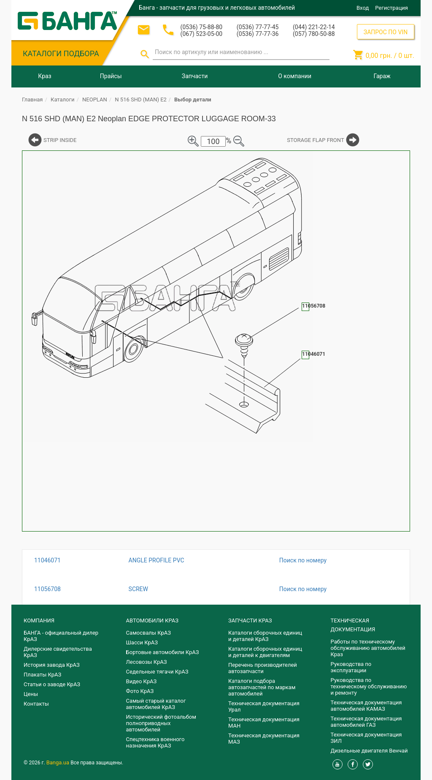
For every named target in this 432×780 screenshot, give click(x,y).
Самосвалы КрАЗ (148, 633)
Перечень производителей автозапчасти (262, 668)
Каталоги (62, 99)
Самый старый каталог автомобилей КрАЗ (156, 704)
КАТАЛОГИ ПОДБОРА (61, 53)
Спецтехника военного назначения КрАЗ (155, 742)
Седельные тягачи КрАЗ (157, 671)
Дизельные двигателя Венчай (369, 750)
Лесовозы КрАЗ (146, 662)
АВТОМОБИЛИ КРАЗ (152, 620)
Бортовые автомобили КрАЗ (162, 652)
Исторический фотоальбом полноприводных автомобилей (161, 723)
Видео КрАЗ (141, 681)
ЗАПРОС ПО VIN (386, 32)
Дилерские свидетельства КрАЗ (58, 652)
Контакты (36, 704)
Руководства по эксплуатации (351, 667)
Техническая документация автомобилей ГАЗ (366, 721)
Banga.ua (58, 762)
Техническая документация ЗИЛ (366, 737)
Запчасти (195, 76)
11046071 (47, 560)
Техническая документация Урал (264, 706)
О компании (294, 76)
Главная (32, 99)
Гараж (382, 76)
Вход (362, 8)
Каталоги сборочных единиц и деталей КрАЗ (265, 636)
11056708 (47, 589)
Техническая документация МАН (264, 722)
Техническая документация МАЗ (264, 738)
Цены (31, 694)
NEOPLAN (94, 99)
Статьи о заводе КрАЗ (52, 684)
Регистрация (391, 8)
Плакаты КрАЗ (42, 674)
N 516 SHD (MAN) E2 (141, 99)
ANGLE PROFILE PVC (156, 560)
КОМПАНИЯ (39, 620)
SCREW (138, 589)
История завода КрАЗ (52, 665)
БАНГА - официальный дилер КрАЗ (61, 636)
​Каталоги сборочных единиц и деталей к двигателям (265, 652)
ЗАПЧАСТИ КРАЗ (250, 620)
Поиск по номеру (303, 560)
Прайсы (111, 76)
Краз (44, 76)
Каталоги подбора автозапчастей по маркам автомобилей (261, 687)
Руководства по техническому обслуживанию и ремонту (369, 686)
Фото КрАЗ (140, 691)
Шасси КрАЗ (142, 642)
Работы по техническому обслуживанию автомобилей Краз (368, 647)
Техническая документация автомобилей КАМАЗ (366, 705)
